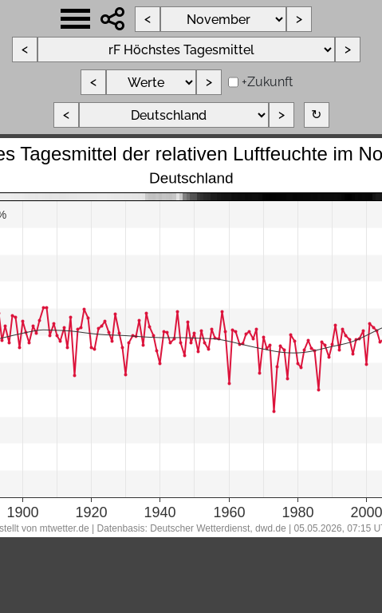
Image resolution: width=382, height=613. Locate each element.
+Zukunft (267, 81)
